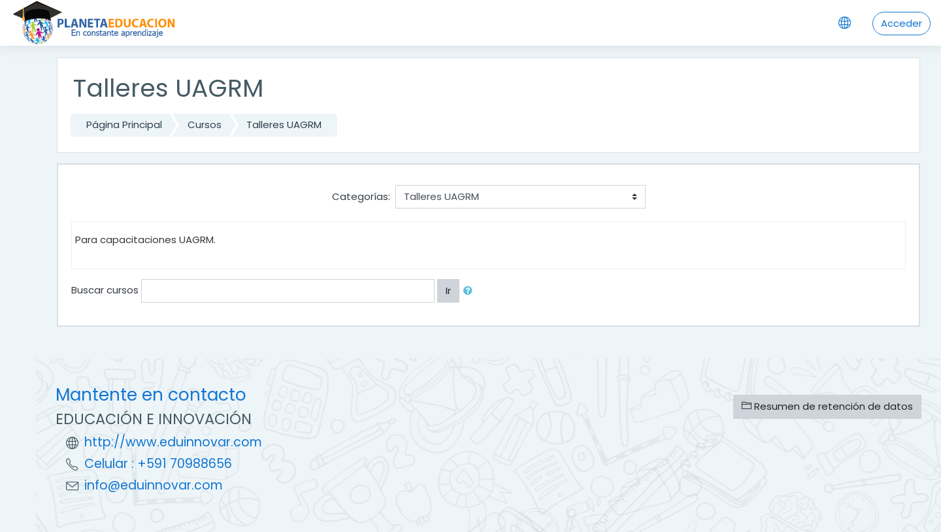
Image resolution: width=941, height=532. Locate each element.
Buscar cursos (105, 290)
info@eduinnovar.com (153, 485)
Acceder (901, 23)
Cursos (205, 124)
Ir (448, 290)
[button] (470, 291)
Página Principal (124, 124)
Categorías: (361, 196)
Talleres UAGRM (284, 124)
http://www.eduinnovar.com (173, 442)
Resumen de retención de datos (827, 406)
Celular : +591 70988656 (158, 464)
